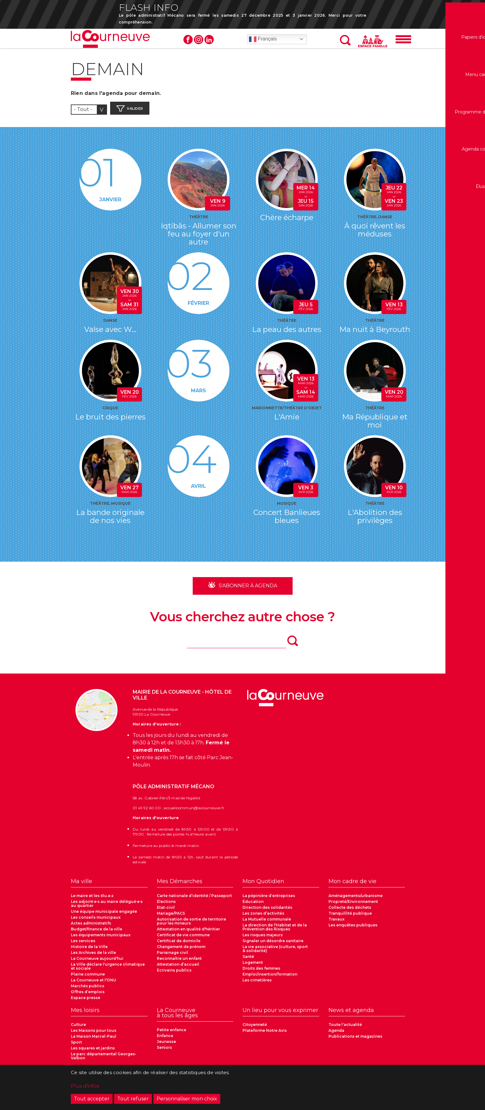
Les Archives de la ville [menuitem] (93, 955)
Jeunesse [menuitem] (166, 1044)
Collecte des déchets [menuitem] (349, 910)
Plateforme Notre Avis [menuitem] (264, 1033)
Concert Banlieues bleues (286, 519)
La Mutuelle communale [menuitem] (266, 922)
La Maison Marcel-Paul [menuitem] (93, 1039)
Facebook (188, 41)
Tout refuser (133, 1100)
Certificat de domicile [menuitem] (178, 944)
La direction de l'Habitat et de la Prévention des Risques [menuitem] (274, 930)
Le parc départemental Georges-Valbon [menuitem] (103, 1059)
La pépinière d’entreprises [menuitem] (268, 898)
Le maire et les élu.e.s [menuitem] (92, 898)
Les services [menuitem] (83, 944)
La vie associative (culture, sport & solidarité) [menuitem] (275, 951)
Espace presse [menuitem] (85, 1000)
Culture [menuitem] (78, 1027)
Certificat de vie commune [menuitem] (183, 938)
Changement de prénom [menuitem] (181, 949)
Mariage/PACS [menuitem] (171, 916)
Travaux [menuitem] (336, 922)
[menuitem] (109, 886)
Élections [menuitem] (166, 904)
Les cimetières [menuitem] (257, 983)
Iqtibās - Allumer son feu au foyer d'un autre (198, 237)
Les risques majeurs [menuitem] (262, 938)
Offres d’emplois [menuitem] (88, 995)
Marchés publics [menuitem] (87, 989)
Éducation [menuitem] (253, 904)
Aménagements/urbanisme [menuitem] (355, 898)
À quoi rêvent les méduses (374, 233)
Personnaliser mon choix (187, 1100)
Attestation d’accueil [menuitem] (178, 967)
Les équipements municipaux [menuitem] (101, 938)
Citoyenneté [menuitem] (254, 1027)
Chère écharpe (286, 220)
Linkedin (209, 41)
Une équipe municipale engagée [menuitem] (104, 914)
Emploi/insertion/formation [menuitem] (269, 977)
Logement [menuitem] (252, 965)
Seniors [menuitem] (164, 1050)
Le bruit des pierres (110, 420)
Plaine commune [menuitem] (88, 977)
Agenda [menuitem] (336, 1033)
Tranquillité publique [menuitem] (350, 916)
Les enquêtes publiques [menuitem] (352, 928)
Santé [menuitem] (248, 959)
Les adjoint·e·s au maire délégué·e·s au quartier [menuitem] (107, 906)
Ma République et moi (374, 424)
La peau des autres (286, 332)
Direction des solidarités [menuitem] (267, 910)
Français (263, 41)
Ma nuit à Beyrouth (374, 332)
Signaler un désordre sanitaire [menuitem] (272, 944)
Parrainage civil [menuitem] (172, 955)
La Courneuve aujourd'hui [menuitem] (97, 961)
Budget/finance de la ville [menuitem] (96, 932)
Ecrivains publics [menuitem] (174, 973)
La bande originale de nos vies (110, 519)
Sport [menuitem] (76, 1045)
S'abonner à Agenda (247, 588)
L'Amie (286, 420)
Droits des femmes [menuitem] (261, 971)
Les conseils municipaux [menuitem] (96, 920)
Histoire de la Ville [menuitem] (89, 949)
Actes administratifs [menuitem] (91, 926)
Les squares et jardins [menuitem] (93, 1051)
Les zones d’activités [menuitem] (263, 916)
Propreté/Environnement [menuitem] (353, 904)
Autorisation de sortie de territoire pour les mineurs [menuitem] (191, 924)
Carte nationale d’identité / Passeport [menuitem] (194, 898)
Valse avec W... (110, 332)
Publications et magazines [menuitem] (355, 1039)
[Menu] (403, 41)
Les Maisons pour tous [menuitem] (93, 1033)
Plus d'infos (85, 1087)
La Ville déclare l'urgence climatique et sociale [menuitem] (108, 969)
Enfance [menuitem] (165, 1038)
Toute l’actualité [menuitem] (345, 1027)
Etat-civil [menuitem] (166, 910)
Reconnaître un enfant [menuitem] (179, 961)
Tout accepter (91, 1100)
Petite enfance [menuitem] (171, 1033)
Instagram (198, 41)
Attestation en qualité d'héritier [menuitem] (188, 932)
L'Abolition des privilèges (375, 519)
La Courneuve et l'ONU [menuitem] (93, 983)
